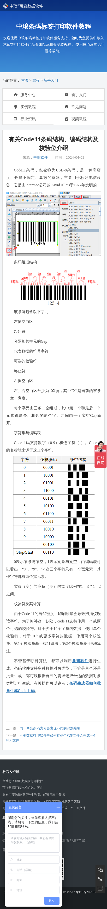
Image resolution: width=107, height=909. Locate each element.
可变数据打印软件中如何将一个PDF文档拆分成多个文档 (41, 801)
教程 (36, 80)
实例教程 (25, 106)
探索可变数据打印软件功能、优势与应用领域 (33, 794)
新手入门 (51, 80)
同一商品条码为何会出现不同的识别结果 (50, 728)
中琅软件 (40, 157)
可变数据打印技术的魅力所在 (22, 787)
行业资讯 (25, 118)
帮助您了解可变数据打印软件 (22, 781)
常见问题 (76, 106)
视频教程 (76, 118)
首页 (25, 80)
